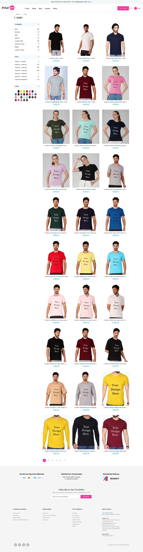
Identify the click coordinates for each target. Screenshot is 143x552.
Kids (16, 36)
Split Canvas (76, 519)
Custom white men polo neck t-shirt (116, 321)
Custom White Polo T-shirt (85, 59)
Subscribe (86, 496)
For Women (75, 515)
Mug (40, 8)
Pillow (34, 8)
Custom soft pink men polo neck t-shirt (87, 321)
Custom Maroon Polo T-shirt (86, 103)
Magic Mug (75, 524)
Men (16, 30)
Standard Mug (76, 522)
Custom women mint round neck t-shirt (87, 146)
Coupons (45, 519)
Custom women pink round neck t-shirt (117, 103)
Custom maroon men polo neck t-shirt (87, 364)
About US (45, 513)
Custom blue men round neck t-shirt (116, 234)
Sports (17, 48)
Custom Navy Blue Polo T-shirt (116, 59)
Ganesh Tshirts (20, 45)
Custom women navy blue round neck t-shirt (118, 146)
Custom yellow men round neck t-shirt (87, 277)
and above (21, 80)
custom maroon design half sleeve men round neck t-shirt (123, 452)
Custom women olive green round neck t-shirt (60, 146)
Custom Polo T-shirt (56, 59)
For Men (74, 513)
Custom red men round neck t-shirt (56, 277)
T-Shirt (26, 8)
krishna (17, 39)
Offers (55, 8)
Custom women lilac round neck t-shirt (57, 190)
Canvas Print (76, 517)
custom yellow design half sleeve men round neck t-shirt (122, 408)
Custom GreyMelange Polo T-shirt (56, 103)
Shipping (15, 515)
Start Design (123, 8)
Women (18, 33)
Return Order (17, 517)
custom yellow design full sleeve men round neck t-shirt (63, 452)
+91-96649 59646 (107, 513)
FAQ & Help (46, 517)
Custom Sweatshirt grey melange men (87, 408)
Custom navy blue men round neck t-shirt (88, 234)
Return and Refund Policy (20, 519)
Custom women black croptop (86, 190)
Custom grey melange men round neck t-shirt (119, 190)
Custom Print (19, 42)
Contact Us (16, 513)
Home (18, 14)
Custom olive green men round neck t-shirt (59, 234)
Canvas (47, 8)
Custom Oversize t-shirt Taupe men (56, 408)
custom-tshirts (20, 51)
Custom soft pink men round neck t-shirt (58, 321)
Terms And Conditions (49, 515)
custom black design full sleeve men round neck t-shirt (92, 452)
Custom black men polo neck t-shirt (56, 364)
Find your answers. (107, 535)
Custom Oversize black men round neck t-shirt (119, 364)
